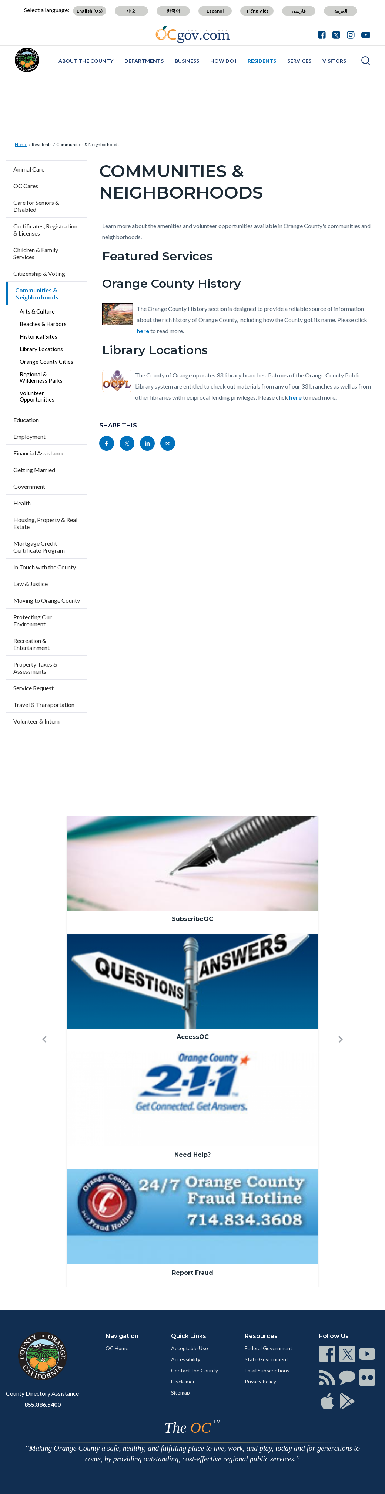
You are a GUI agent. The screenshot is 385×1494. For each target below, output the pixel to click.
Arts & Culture (37, 311)
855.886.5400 (42, 1404)
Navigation (122, 1335)
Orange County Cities (46, 361)
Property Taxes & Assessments (35, 668)
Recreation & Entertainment (31, 644)
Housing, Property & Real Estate (45, 523)
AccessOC (193, 1036)
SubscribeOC (192, 918)
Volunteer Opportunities (37, 396)
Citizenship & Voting (39, 273)
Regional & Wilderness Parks (41, 377)
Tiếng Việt (257, 11)
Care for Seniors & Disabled (36, 206)
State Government (266, 1359)
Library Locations (41, 349)
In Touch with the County (44, 566)
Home (21, 144)
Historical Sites (38, 336)
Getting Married (34, 469)
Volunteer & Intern (36, 721)
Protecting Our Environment (32, 620)
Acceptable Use (189, 1348)
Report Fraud (192, 1272)
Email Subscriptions (267, 1370)
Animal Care (28, 169)
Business (187, 61)
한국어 (173, 11)
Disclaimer (183, 1381)
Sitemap (180, 1392)
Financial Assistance (38, 453)
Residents (262, 61)
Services (299, 61)
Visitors (334, 61)
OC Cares (25, 185)
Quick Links (188, 1335)
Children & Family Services (35, 253)
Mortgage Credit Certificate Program (39, 547)
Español (215, 11)
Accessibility (185, 1359)
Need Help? (192, 1154)
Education (26, 419)
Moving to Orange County (46, 600)
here (143, 330)
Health (22, 503)
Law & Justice (30, 583)
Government (29, 486)
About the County (85, 61)
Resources (261, 1335)
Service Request (33, 687)
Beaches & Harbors (43, 324)
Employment (29, 436)
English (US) (90, 11)
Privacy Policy (260, 1381)
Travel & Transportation (43, 704)
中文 (131, 11)
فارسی (299, 11)
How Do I (223, 61)
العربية (341, 11)
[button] (44, 1051)
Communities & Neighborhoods (88, 144)
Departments (144, 61)
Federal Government (268, 1348)
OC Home (117, 1348)
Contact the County (194, 1370)
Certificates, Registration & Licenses (45, 230)
